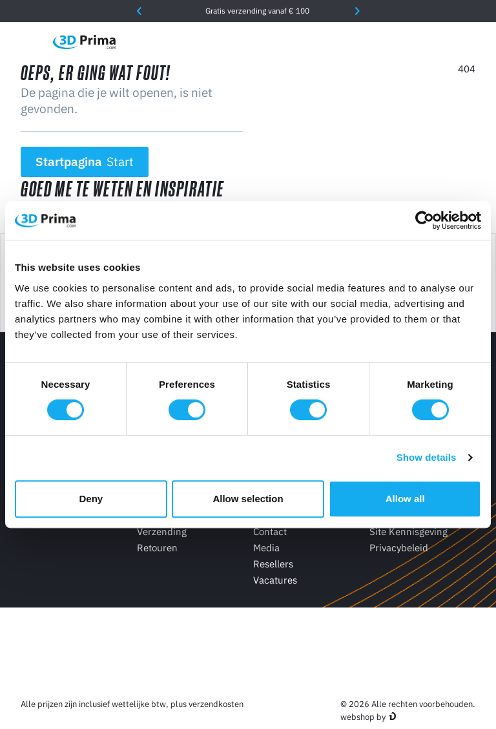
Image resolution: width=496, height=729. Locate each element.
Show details (427, 457)
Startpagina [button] (85, 161)
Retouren (157, 548)
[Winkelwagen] (468, 42)
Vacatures (275, 580)
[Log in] (441, 42)
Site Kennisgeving (408, 531)
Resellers (273, 564)
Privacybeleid (398, 548)
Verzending (162, 531)
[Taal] (359, 42)
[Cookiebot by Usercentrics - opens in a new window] (424, 220)
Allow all (405, 498)
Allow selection (247, 498)
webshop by (363, 717)
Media (266, 548)
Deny (91, 498)
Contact (270, 531)
